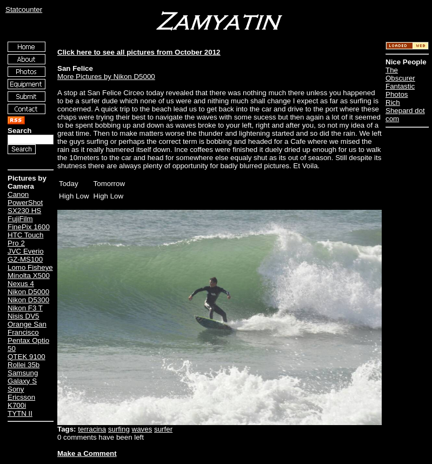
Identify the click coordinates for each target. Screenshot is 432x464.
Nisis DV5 (23, 316)
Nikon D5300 (28, 300)
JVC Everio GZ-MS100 (26, 255)
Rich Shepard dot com (405, 110)
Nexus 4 (21, 284)
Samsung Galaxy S (23, 377)
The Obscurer (400, 74)
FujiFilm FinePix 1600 (29, 223)
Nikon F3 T (25, 308)
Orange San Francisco (27, 328)
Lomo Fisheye (30, 267)
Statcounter (23, 9)
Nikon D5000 (28, 292)
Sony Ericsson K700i (21, 397)
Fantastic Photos (400, 90)
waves (142, 429)
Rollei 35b (23, 365)
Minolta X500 (29, 275)
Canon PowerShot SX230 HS (25, 202)
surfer (163, 429)
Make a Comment (87, 453)
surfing (119, 429)
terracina (92, 429)
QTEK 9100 (26, 357)
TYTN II (20, 413)
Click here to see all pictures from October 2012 (138, 52)
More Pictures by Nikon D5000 (106, 76)
